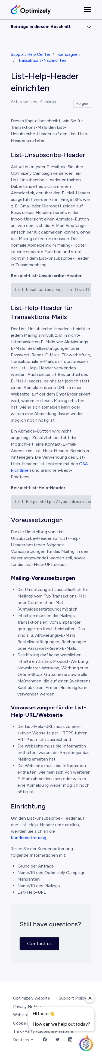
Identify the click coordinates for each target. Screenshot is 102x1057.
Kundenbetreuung (28, 837)
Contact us (39, 943)
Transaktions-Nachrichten (42, 60)
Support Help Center (30, 54)
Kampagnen (68, 54)
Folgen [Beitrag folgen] (82, 103)
